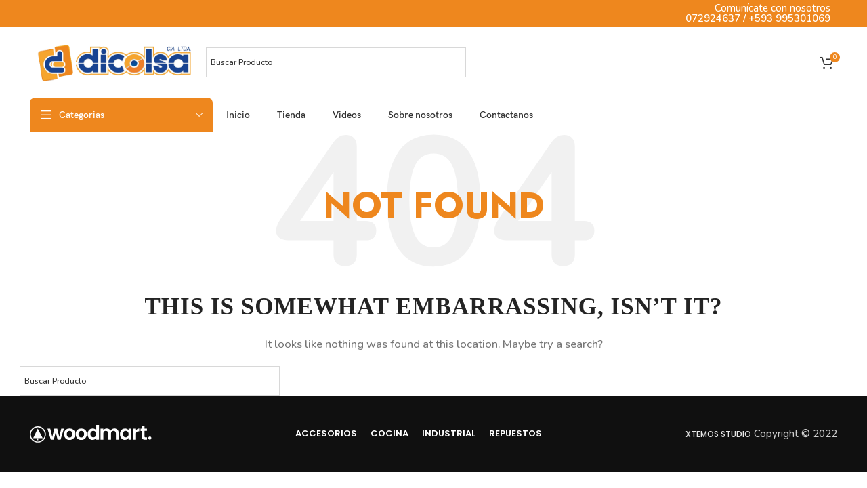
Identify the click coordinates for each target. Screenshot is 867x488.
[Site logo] (114, 61)
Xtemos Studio (718, 434)
